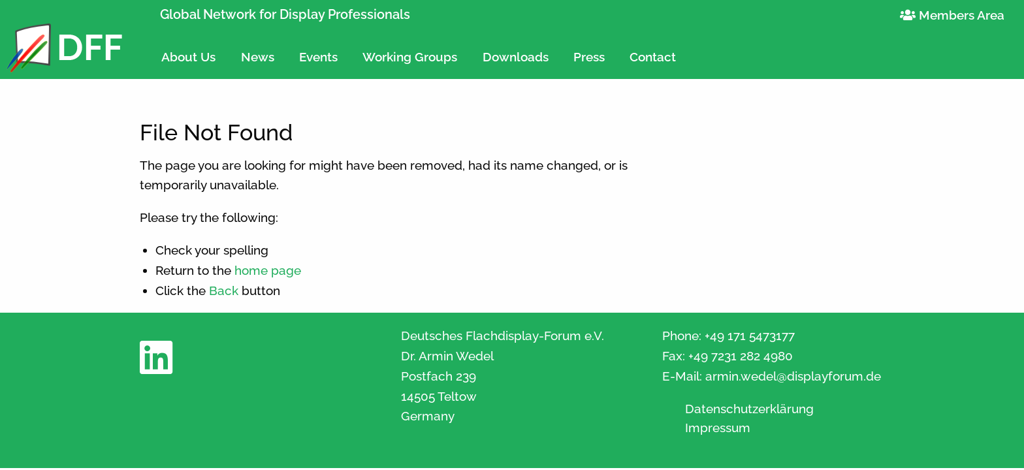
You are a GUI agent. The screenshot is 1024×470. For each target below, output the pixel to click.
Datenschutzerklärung (749, 409)
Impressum (717, 428)
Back (223, 290)
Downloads (516, 57)
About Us (188, 57)
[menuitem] (188, 50)
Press (589, 57)
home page (267, 270)
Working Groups (409, 57)
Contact (653, 57)
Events (318, 57)
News (257, 57)
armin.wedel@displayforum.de (793, 376)
